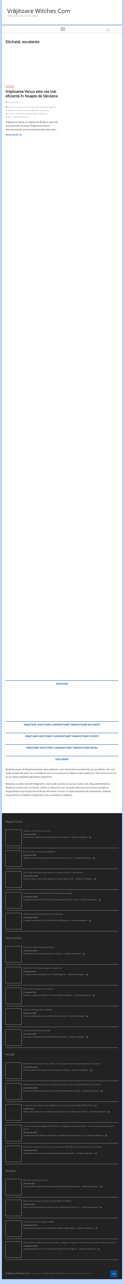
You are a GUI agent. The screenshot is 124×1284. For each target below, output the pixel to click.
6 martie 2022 (12, 102)
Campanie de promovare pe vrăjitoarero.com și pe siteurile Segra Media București (60, 1105)
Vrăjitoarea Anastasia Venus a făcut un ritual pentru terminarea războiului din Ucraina (61, 1063)
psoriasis (18, 114)
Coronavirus (18, 107)
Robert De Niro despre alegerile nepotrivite (42, 968)
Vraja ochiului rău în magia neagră (38, 1221)
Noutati (9, 86)
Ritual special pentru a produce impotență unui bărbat (47, 1200)
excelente (18, 110)
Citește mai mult (16, 135)
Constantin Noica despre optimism (38, 947)
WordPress (60, 1273)
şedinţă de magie (30, 114)
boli (10, 107)
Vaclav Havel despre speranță (36, 1030)
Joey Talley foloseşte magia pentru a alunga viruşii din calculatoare (53, 872)
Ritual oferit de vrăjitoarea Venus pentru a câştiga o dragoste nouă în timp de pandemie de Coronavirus (69, 1242)
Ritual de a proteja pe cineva (36, 1180)
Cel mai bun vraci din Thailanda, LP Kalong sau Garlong (47, 893)
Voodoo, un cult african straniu (37, 830)
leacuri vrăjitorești (31, 110)
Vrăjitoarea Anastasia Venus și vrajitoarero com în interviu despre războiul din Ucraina (62, 1084)
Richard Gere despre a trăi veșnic (38, 988)
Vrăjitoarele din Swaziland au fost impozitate (43, 914)
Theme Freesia (48, 1273)
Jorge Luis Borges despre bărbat (37, 1009)
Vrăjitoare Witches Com (38, 10)
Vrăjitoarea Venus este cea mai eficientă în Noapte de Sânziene (31, 93)
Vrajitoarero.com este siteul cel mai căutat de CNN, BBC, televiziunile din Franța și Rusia (62, 1146)
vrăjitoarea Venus (20, 117)
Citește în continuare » (79, 837)
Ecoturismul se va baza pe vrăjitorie (39, 851)
